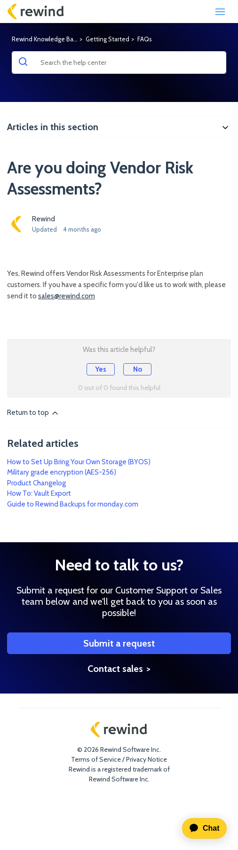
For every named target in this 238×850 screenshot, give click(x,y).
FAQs (144, 39)
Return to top (33, 413)
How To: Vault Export (39, 493)
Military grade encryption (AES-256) (61, 472)
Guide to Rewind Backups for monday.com (72, 504)
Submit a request (119, 650)
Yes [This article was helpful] (100, 369)
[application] (200, 828)
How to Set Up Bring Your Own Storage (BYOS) (79, 462)
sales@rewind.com (66, 296)
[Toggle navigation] (220, 11)
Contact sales (115, 675)
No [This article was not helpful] (137, 369)
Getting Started (107, 39)
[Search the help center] (119, 62)
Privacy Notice (146, 759)
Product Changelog (36, 483)
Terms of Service (96, 759)
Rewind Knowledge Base (46, 39)
